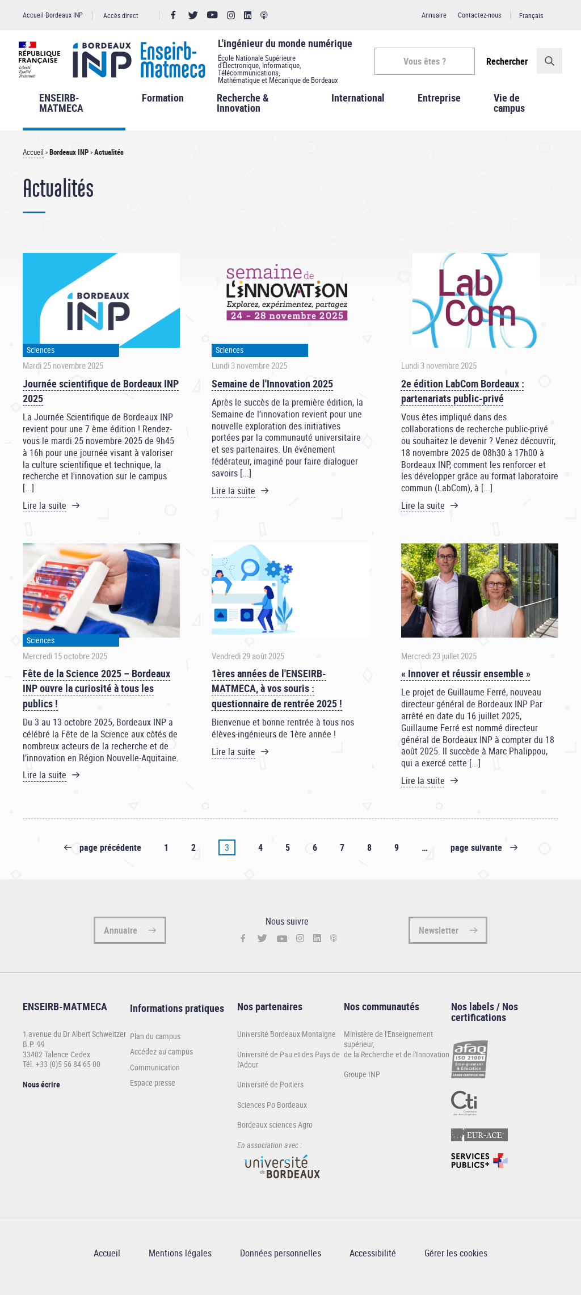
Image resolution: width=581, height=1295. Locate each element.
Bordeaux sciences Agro (275, 1132)
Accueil (33, 159)
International (358, 104)
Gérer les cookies (455, 1260)
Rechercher (503, 61)
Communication (155, 1074)
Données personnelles (280, 1260)
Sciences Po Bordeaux (272, 1111)
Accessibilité (373, 1260)
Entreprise (439, 104)
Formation (163, 104)
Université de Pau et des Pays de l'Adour (288, 1066)
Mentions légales (180, 1260)
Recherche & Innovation (242, 109)
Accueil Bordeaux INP (53, 14)
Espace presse (152, 1090)
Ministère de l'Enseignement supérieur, (388, 1046)
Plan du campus (155, 1043)
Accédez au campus (161, 1058)
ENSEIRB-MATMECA (61, 109)
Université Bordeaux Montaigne (286, 1041)
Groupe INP (362, 1080)
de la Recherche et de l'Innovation (396, 1061)
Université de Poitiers (270, 1091)
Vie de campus (509, 109)
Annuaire (434, 14)
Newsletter (438, 937)
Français (531, 15)
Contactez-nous (479, 14)
